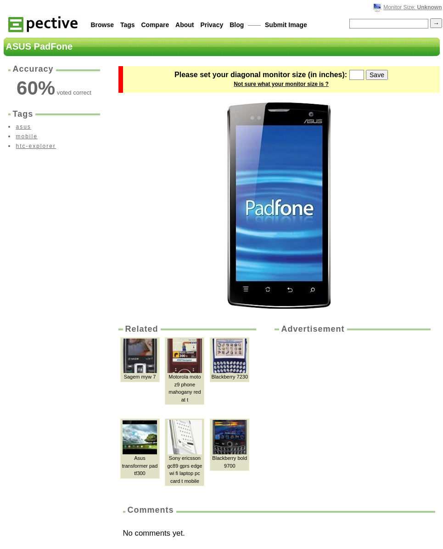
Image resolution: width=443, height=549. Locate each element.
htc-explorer (36, 146)
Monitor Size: (412, 7)
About (184, 24)
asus (23, 127)
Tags (127, 24)
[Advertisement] (347, 397)
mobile (27, 136)
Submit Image (286, 24)
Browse (102, 24)
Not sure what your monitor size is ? (281, 84)
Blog (237, 24)
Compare (155, 24)
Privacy (211, 24)
